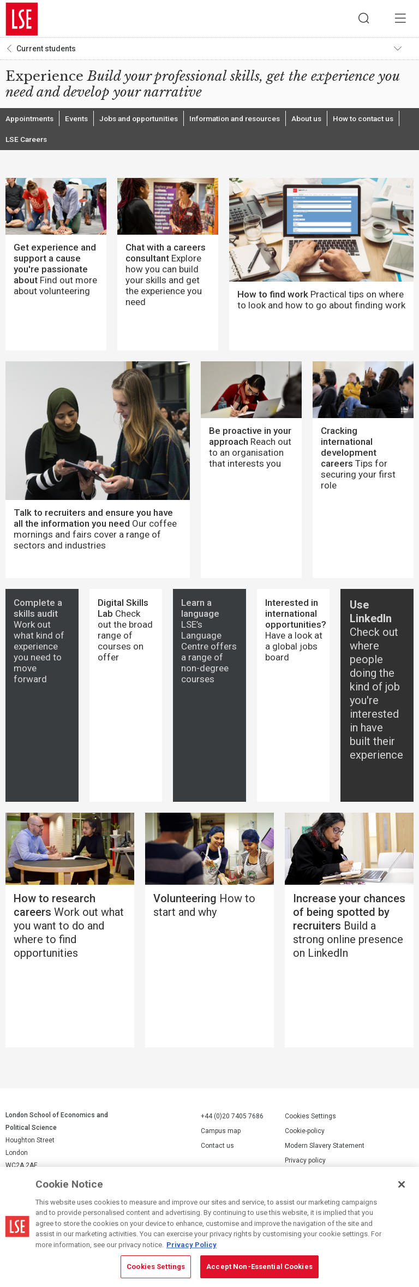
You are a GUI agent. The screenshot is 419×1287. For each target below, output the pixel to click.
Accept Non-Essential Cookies (259, 1266)
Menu (400, 19)
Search (362, 19)
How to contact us (379, 120)
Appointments (30, 120)
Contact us (217, 1149)
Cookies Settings (310, 1119)
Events (78, 120)
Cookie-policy (305, 1134)
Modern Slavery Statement (324, 1149)
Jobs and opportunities (143, 120)
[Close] (402, 1184)
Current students (46, 49)
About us (320, 120)
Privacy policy (305, 1163)
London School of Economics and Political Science (21, 19)
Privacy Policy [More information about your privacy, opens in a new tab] (191, 1245)
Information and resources (245, 120)
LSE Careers (27, 142)
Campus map (221, 1134)
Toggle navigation (403, 50)
